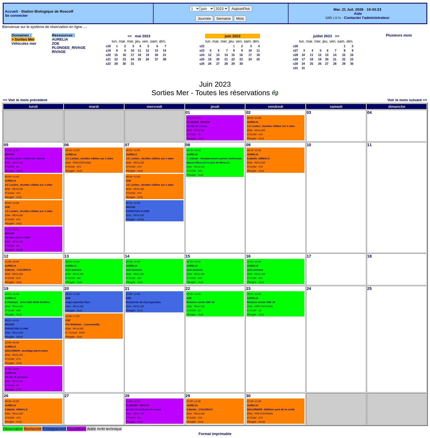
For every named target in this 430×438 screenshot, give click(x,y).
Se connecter (16, 15)
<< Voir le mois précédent (25, 100)
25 (139, 59)
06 (66, 145)
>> (337, 36)
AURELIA (60, 39)
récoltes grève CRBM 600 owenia (25, 158)
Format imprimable (215, 434)
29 (116, 63)
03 (309, 112)
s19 (108, 50)
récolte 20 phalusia (16, 377)
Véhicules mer (24, 43)
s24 (201, 54)
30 (124, 63)
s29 (295, 59)
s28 (295, 54)
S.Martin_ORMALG (258, 158)
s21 (108, 59)
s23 (201, 50)
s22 (108, 63)
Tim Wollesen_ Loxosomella (82, 324)
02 (248, 112)
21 (164, 54)
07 (127, 145)
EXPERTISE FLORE (138, 211)
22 (116, 59)
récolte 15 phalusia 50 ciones (143, 409)
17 (132, 54)
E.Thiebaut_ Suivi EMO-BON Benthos (27, 302)
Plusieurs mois (399, 35)
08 (188, 145)
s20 (108, 54)
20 (156, 54)
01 (188, 112)
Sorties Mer (25, 39)
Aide (358, 14)
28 (164, 59)
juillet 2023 (322, 36)
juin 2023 (233, 36)
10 (132, 50)
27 (156, 59)
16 (124, 54)
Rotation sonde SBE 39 (200, 302)
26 (147, 59)
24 (132, 59)
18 (139, 54)
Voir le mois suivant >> (407, 100)
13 (156, 50)
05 (6, 145)
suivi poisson (73, 270)
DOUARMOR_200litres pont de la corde (271, 409)
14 (164, 50)
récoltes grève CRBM (17, 237)
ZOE (55, 43)
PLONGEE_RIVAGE (69, 48)
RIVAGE (59, 52)
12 (147, 50)
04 (369, 112)
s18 (108, 46)
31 (132, 63)
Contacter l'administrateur (366, 18)
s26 (201, 63)
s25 (201, 59)
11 (139, 50)
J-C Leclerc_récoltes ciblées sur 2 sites (271, 126)
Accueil (11, 11)
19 (147, 54)
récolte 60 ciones (196, 126)
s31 (295, 68)
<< (130, 36)
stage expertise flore (77, 302)
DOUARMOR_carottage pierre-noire (26, 350)
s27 (295, 50)
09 (248, 145)
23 (124, 59)
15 (116, 54)
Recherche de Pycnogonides (143, 302)
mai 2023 (142, 36)
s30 (295, 63)
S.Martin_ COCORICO (18, 270)
